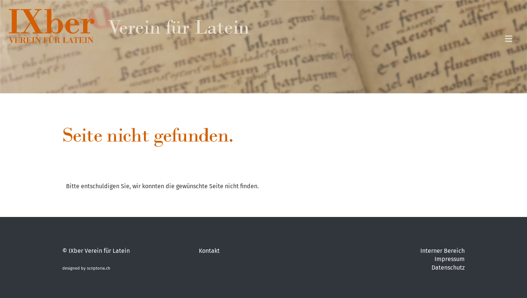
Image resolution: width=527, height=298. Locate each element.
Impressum (450, 259)
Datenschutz (448, 267)
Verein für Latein (178, 29)
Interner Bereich (442, 250)
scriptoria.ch (98, 268)
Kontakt (209, 250)
